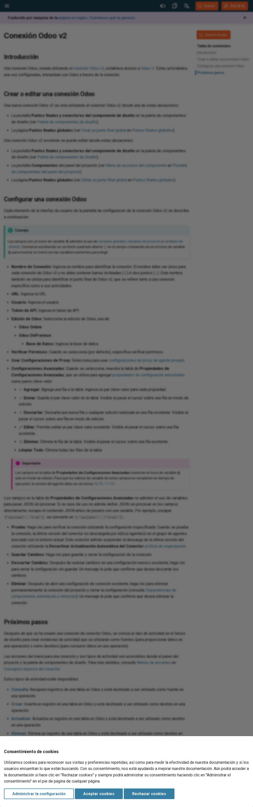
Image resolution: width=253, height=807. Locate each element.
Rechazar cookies (149, 793)
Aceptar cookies (98, 793)
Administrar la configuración (38, 793)
